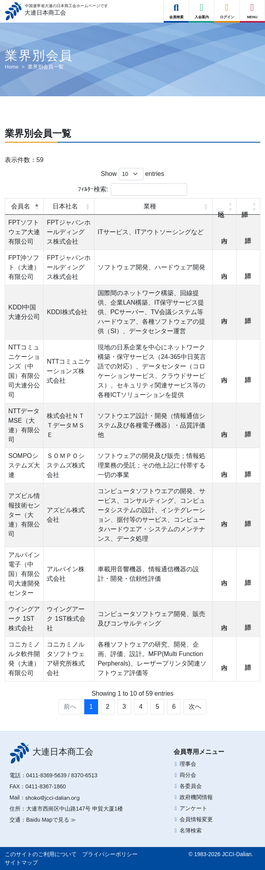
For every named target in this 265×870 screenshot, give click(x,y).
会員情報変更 (196, 819)
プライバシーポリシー (110, 854)
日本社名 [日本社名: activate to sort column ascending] (65, 206)
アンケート (193, 808)
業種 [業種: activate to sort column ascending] (150, 206)
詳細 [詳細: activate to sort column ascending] (248, 206)
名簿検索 (191, 830)
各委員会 (191, 786)
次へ (195, 706)
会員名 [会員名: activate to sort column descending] (20, 206)
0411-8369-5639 (46, 775)
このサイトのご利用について (41, 854)
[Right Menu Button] (252, 7)
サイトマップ (21, 862)
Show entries (132, 174)
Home (12, 67)
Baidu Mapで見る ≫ (51, 820)
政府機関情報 (196, 797)
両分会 (188, 775)
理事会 (188, 764)
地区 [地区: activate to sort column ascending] (225, 206)
